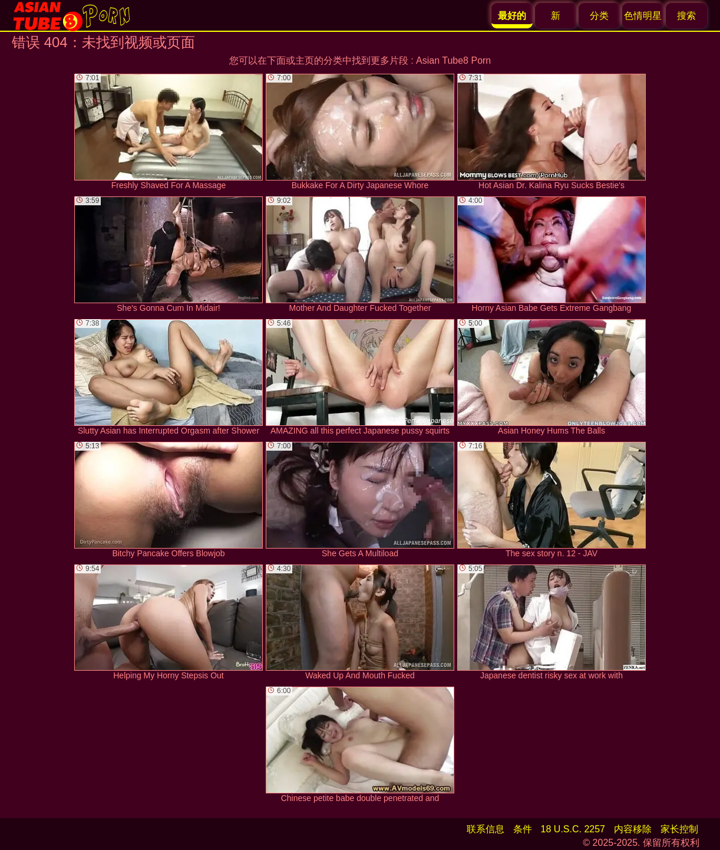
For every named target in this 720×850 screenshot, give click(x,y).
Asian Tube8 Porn (453, 60)
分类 (599, 16)
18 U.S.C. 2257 (573, 829)
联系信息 (485, 829)
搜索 (686, 16)
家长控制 (679, 829)
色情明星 (643, 16)
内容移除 (633, 829)
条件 (522, 829)
